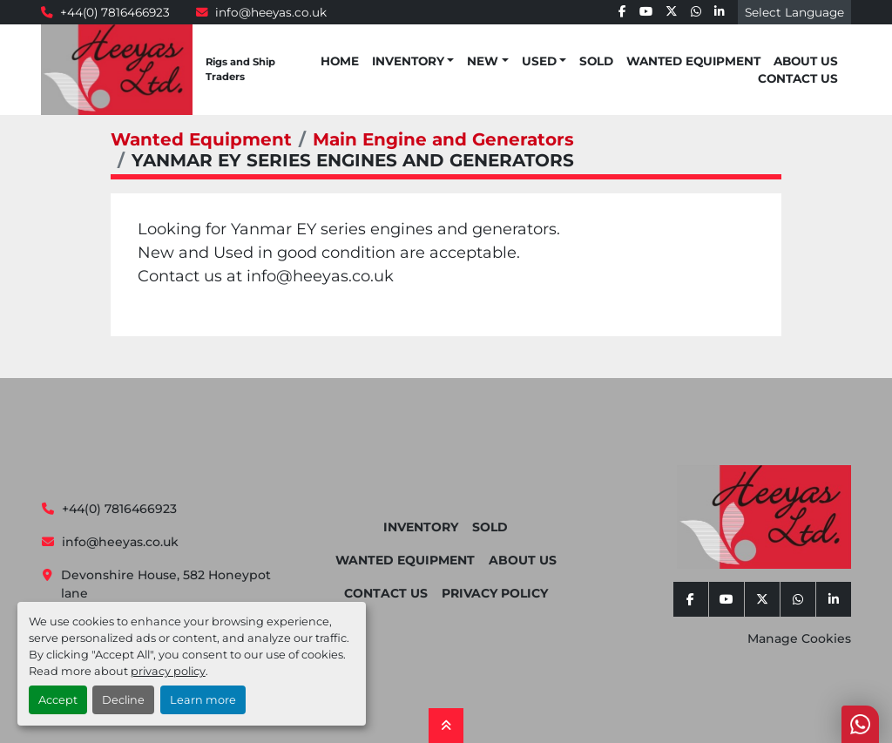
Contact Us (798, 78)
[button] (413, 61)
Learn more (203, 699)
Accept (58, 699)
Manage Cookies (799, 638)
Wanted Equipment (693, 61)
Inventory (408, 61)
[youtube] (645, 12)
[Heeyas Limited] (764, 517)
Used (539, 61)
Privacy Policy (495, 593)
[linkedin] (719, 12)
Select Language (794, 12)
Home (340, 61)
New (482, 61)
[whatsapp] (696, 12)
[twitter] (672, 12)
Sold (596, 61)
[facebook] (622, 12)
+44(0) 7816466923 (115, 12)
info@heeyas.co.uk (271, 12)
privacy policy (168, 671)
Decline (123, 699)
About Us (806, 61)
